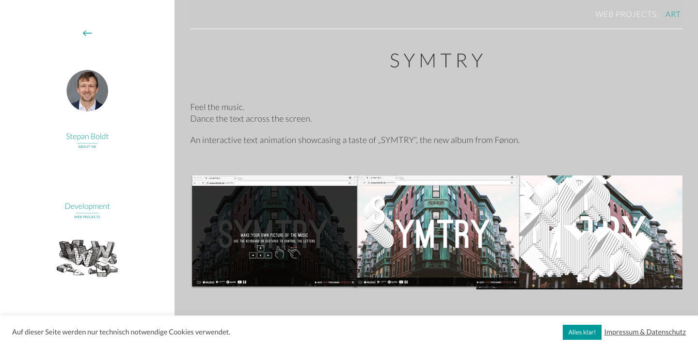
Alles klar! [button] (582, 332)
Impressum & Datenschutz (645, 332)
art (673, 14)
